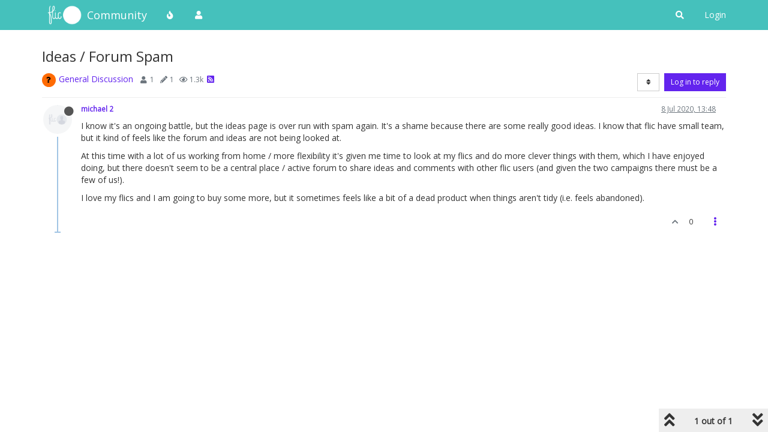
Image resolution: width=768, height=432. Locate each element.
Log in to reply (695, 82)
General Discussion (96, 79)
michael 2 (97, 108)
